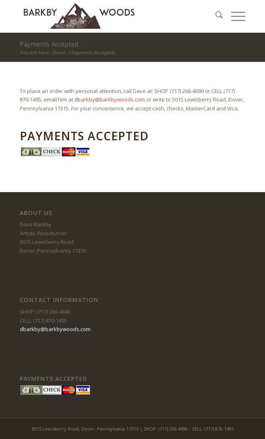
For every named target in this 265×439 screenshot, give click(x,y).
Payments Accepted (49, 44)
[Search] (215, 16)
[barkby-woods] (110, 16)
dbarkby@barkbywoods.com (109, 99)
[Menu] (234, 16)
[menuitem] (215, 16)
